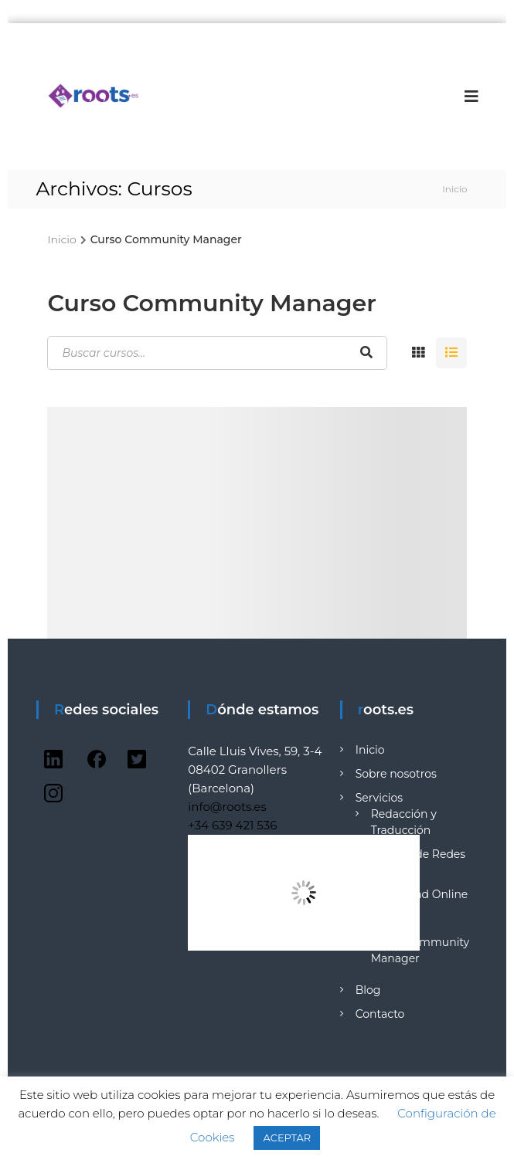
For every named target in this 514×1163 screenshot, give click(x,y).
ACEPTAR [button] (287, 1137)
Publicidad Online (419, 894)
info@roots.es (227, 806)
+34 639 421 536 (232, 825)
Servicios (379, 798)
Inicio (370, 750)
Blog (368, 990)
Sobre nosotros (396, 774)
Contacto (380, 1014)
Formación (385, 926)
